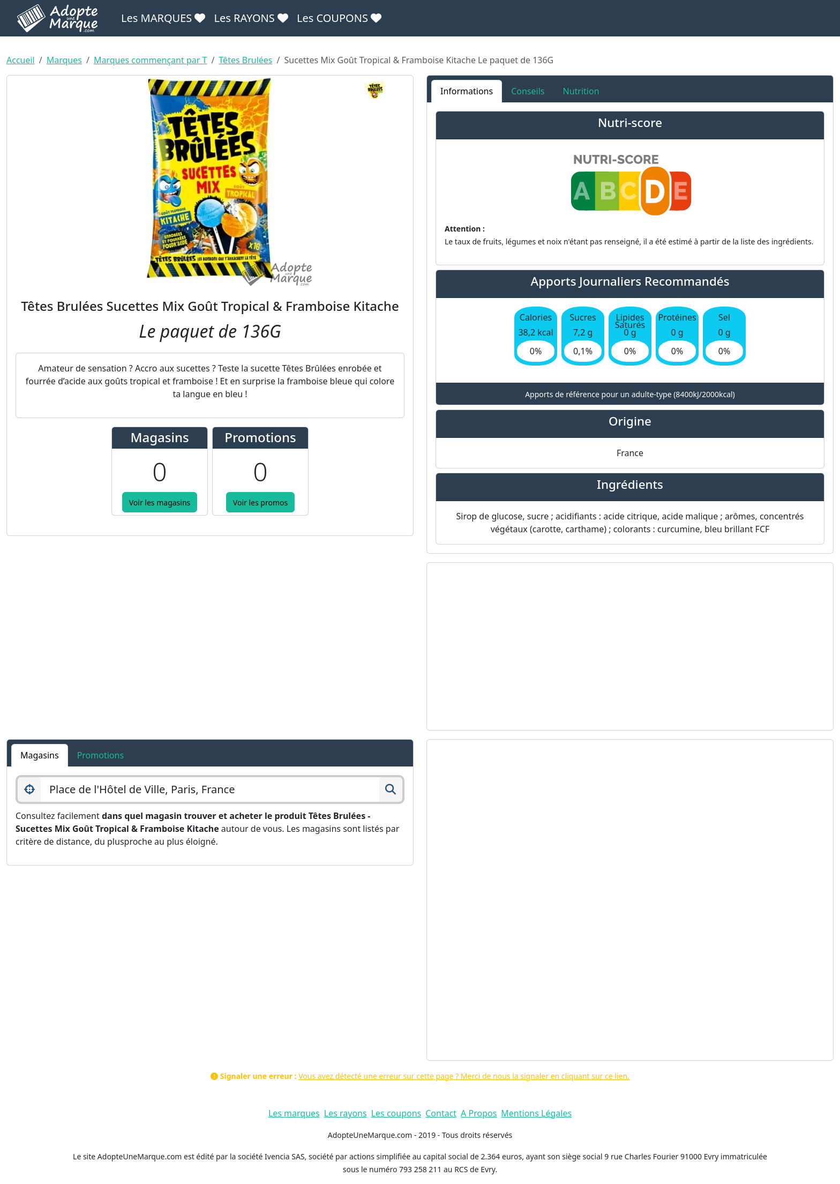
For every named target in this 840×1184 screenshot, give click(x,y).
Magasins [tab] (39, 755)
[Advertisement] (630, 646)
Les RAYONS (251, 18)
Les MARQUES (163, 18)
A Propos (479, 1113)
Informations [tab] (466, 91)
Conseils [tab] (527, 91)
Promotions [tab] (100, 755)
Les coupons (396, 1113)
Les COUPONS (339, 18)
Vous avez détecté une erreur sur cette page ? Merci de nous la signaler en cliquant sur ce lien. (463, 1076)
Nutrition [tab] (580, 91)
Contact (440, 1113)
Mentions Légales (536, 1113)
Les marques (294, 1113)
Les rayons (345, 1113)
